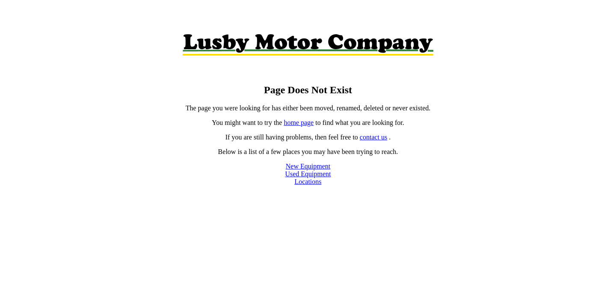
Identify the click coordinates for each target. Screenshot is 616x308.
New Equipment (308, 166)
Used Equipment (308, 174)
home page (299, 122)
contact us (373, 137)
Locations (307, 181)
